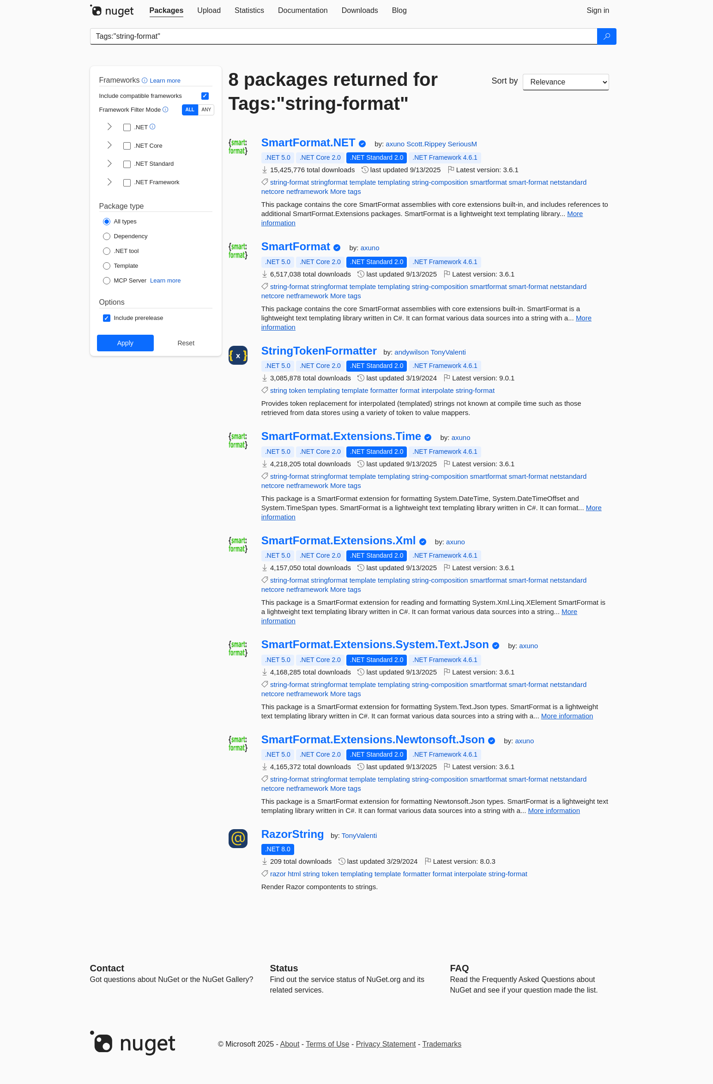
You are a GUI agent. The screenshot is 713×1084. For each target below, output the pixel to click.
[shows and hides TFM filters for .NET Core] (109, 146)
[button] (146, 80)
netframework (307, 191)
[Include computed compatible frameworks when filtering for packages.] (205, 96)
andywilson (412, 352)
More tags (345, 191)
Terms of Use (327, 1044)
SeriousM (462, 144)
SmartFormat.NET (308, 143)
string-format (289, 182)
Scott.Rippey (426, 144)
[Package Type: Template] (120, 266)
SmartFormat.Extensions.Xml (338, 541)
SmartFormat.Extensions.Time (341, 436)
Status (284, 968)
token (297, 390)
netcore (272, 191)
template (363, 182)
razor (278, 874)
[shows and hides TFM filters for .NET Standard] (109, 164)
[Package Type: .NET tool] (121, 251)
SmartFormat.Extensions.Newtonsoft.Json (373, 740)
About (290, 1044)
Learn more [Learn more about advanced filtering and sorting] (165, 80)
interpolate (438, 390)
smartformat (488, 182)
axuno (396, 144)
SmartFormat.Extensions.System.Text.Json (375, 644)
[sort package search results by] (566, 82)
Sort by (504, 80)
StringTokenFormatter (319, 351)
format (410, 390)
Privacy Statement (386, 1044)
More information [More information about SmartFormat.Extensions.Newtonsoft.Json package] (554, 810)
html (294, 874)
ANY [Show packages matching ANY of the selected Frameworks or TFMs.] (206, 109)
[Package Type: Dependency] (125, 236)
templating (394, 182)
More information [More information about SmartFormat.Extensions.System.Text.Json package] (567, 716)
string (278, 390)
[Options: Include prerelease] (133, 318)
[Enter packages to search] (344, 36)
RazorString (292, 834)
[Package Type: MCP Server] (125, 280)
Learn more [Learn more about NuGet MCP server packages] (165, 280)
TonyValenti (447, 352)
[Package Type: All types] (119, 221)
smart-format (528, 182)
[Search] (606, 36)
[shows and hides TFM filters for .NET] (109, 127)
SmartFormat (295, 246)
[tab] (167, 10)
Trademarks (442, 1044)
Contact (107, 968)
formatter (384, 390)
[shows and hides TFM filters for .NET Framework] (109, 183)
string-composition (440, 182)
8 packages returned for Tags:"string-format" (333, 91)
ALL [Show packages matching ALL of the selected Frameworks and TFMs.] (190, 109)
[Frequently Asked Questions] (459, 968)
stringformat (329, 182)
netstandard (568, 182)
